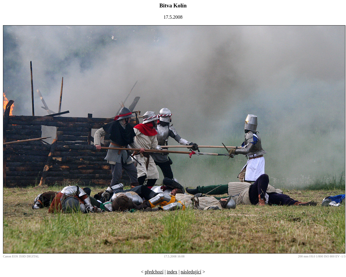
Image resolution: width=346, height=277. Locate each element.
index (172, 271)
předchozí (154, 271)
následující (191, 271)
